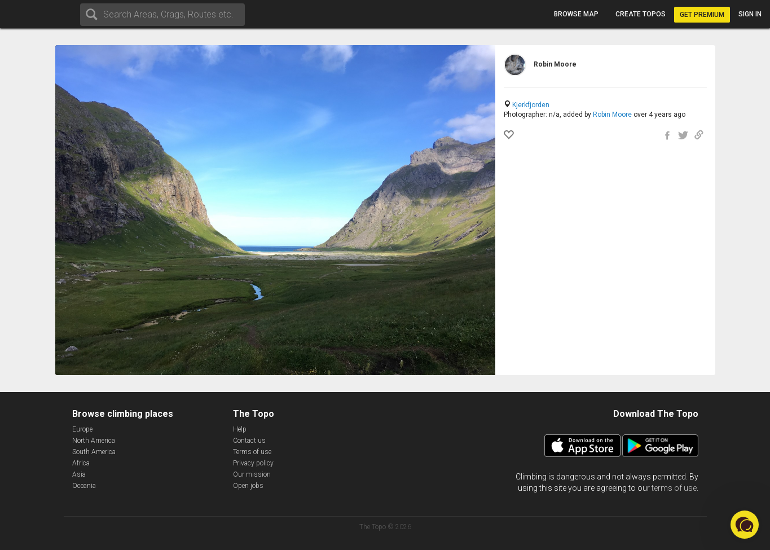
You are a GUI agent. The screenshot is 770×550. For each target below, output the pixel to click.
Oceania (84, 486)
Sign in (750, 14)
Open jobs (248, 486)
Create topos (640, 14)
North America (93, 441)
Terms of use (252, 452)
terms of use (674, 487)
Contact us (249, 441)
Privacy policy (253, 463)
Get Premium (702, 15)
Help (240, 429)
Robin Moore (612, 114)
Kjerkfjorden (530, 105)
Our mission (252, 474)
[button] (745, 525)
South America (94, 452)
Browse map (576, 14)
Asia (79, 474)
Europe (82, 429)
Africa (81, 463)
